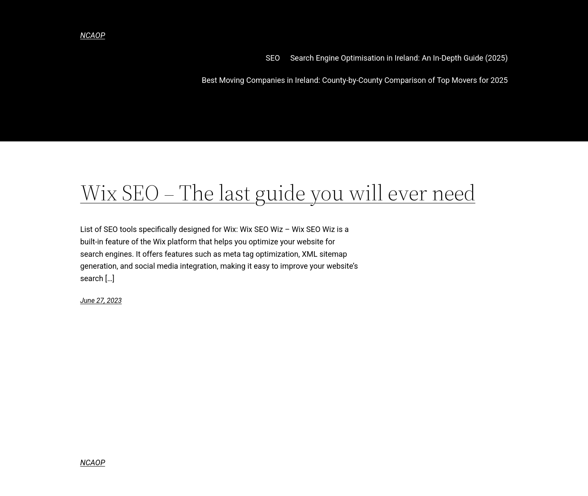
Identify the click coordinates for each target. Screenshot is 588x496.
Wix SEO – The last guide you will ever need (278, 192)
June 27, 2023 (101, 300)
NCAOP (92, 35)
